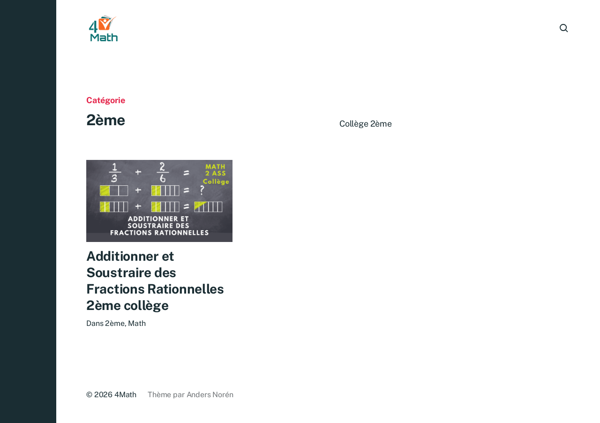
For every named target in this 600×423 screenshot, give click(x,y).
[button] (28, 211)
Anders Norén (210, 394)
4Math (125, 394)
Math (136, 323)
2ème (114, 323)
